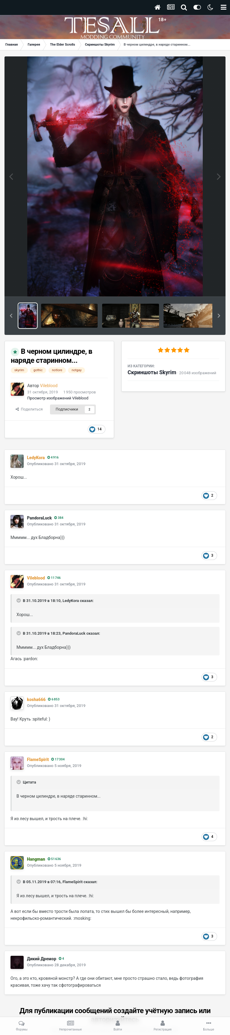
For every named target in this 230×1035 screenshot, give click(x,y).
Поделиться (29, 409)
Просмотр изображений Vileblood (57, 398)
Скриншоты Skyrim (152, 372)
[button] (11, 315)
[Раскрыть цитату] (19, 600)
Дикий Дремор (41, 958)
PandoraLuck (39, 518)
